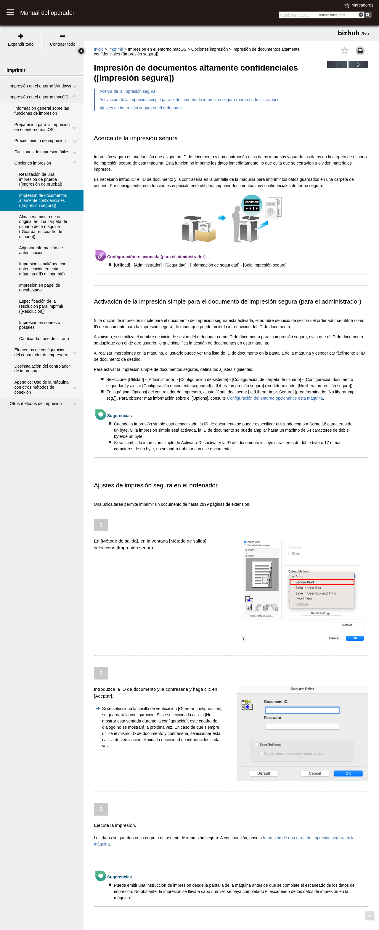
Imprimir (115, 49)
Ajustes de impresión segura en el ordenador (140, 108)
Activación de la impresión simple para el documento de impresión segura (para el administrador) (188, 99)
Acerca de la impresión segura (127, 91)
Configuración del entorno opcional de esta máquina (275, 398)
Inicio (99, 49)
